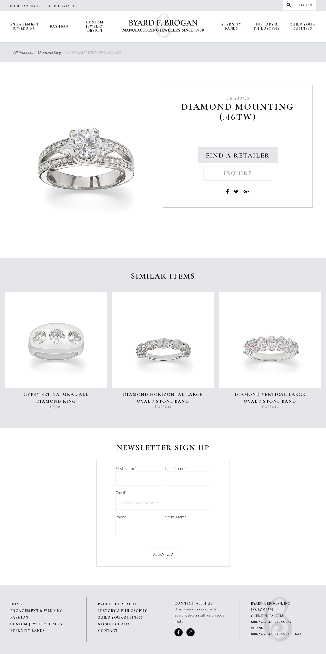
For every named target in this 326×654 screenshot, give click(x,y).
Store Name (176, 516)
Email (121, 492)
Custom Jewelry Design (95, 26)
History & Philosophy (267, 26)
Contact (108, 631)
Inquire (238, 173)
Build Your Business (302, 26)
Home (16, 604)
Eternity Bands (231, 26)
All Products (25, 52)
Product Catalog (60, 6)
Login (305, 5)
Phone (121, 516)
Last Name (175, 468)
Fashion (59, 26)
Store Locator (24, 6)
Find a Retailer (238, 155)
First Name (126, 468)
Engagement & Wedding (24, 26)
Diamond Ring (52, 52)
